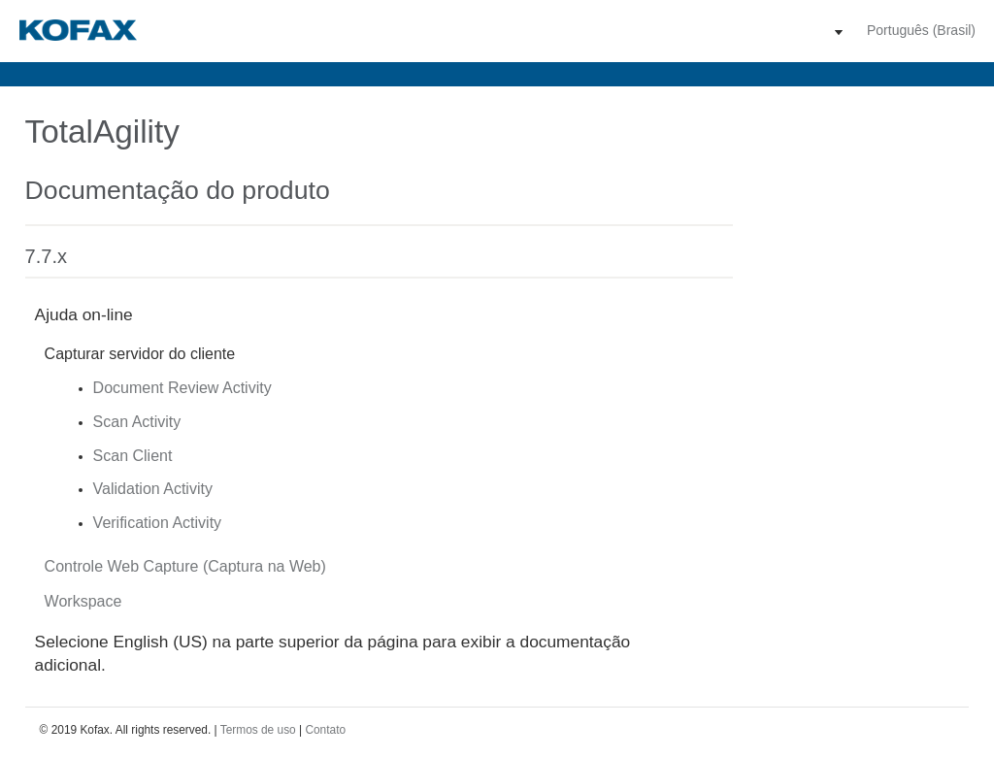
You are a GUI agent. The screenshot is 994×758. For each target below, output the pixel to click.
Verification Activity (157, 522)
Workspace (83, 601)
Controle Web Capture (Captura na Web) (185, 566)
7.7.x (46, 256)
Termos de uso (258, 730)
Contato (325, 730)
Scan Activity (137, 421)
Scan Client (133, 455)
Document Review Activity (182, 387)
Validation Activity (153, 488)
